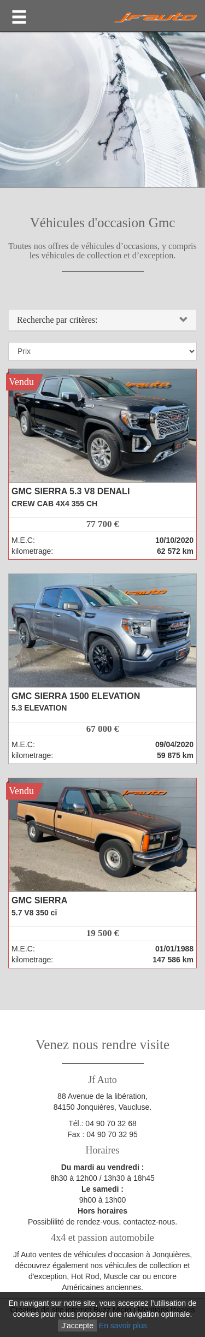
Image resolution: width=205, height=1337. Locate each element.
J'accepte (77, 1325)
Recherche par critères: (57, 319)
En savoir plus (123, 1325)
